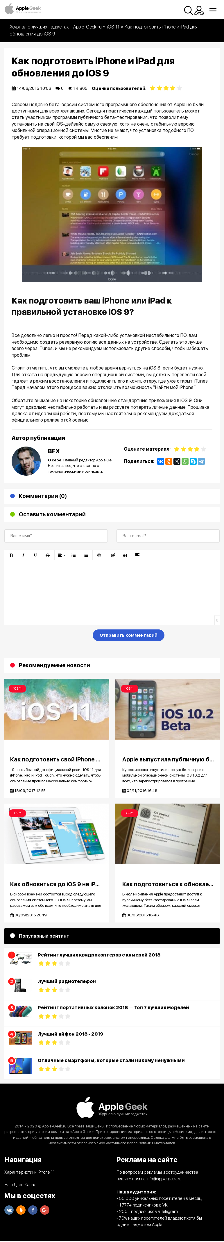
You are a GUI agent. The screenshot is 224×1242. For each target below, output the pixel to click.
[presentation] (48, 636)
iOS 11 (17, 688)
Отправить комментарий (128, 635)
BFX (54, 451)
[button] (11, 555)
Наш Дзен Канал (20, 1185)
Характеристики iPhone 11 (29, 1173)
